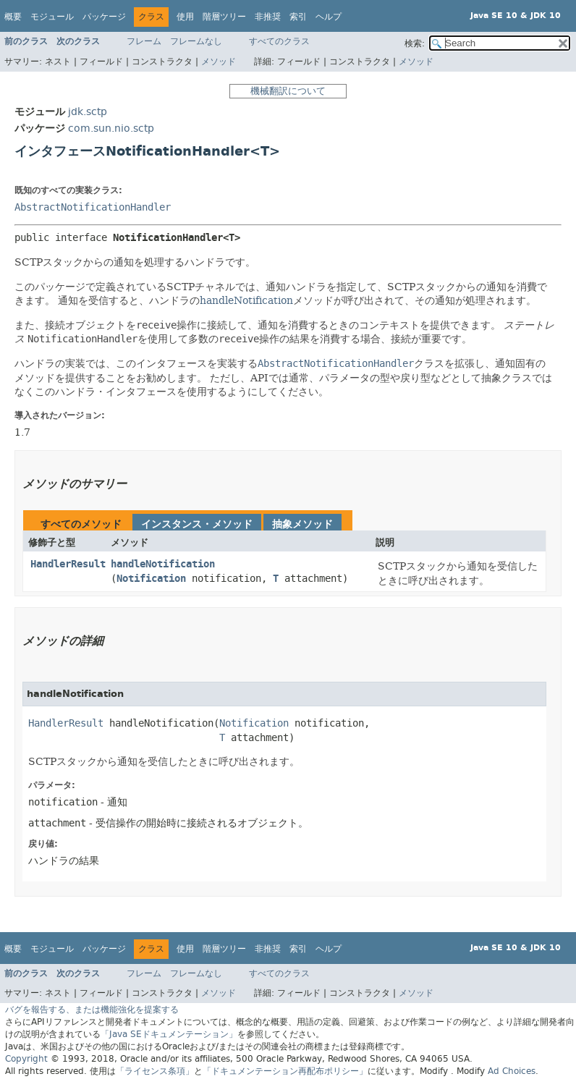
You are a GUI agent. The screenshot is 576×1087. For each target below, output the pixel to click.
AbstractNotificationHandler (92, 207)
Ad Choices (511, 1071)
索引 (298, 17)
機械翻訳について (288, 90)
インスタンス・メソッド (197, 524)
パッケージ (104, 17)
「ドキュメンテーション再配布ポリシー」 (285, 1071)
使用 (185, 17)
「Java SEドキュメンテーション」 (169, 1034)
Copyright (26, 1059)
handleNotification (246, 300)
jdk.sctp (87, 112)
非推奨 (268, 17)
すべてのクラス (279, 41)
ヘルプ (328, 17)
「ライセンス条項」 (155, 1071)
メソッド (218, 61)
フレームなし (196, 41)
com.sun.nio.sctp (111, 128)
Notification (151, 578)
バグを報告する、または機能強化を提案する (92, 1009)
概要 (13, 17)
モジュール (52, 17)
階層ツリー (224, 17)
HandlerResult (68, 564)
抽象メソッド (302, 524)
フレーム (144, 41)
